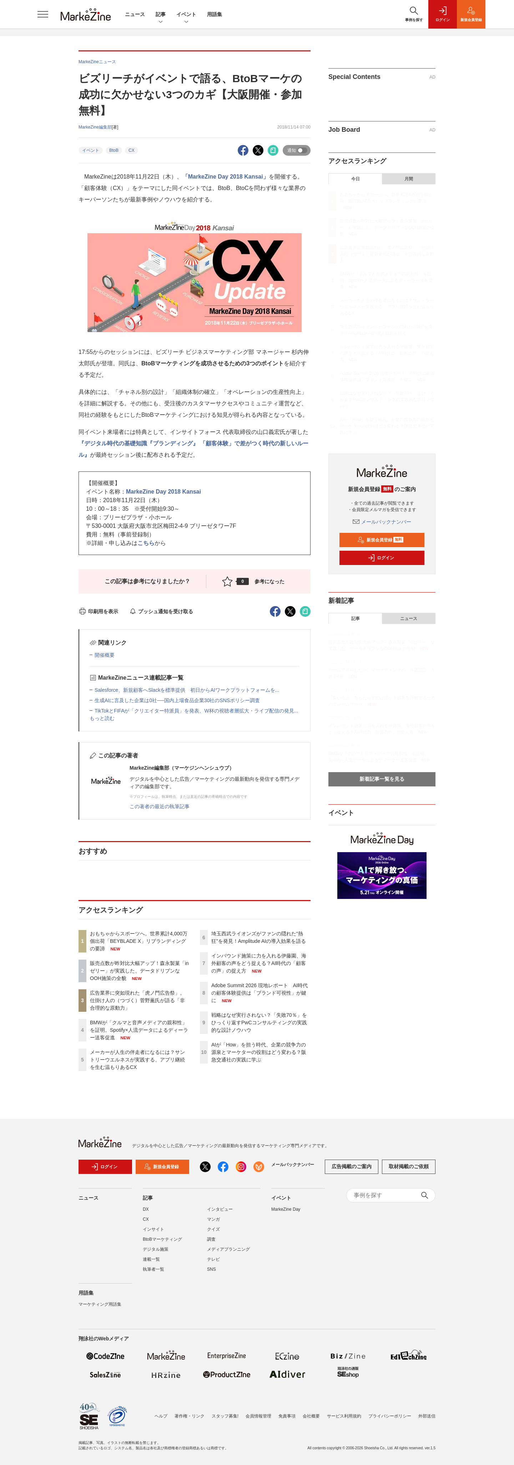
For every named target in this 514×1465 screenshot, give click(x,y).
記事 (161, 14)
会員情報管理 (258, 1416)
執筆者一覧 (153, 1269)
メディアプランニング (228, 1249)
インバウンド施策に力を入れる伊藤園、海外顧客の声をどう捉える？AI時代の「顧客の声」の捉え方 (258, 963)
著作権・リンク (190, 1416)
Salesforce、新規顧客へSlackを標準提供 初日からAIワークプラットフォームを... (187, 690)
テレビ (213, 1259)
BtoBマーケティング (162, 1239)
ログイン (381, 557)
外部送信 (426, 1416)
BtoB (114, 150)
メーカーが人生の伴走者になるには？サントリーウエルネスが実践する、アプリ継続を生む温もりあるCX (137, 1059)
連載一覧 (151, 1259)
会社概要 (311, 1416)
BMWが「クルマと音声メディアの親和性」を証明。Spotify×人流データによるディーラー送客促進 (139, 1030)
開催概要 (105, 655)
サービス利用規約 (344, 1416)
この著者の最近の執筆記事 (160, 806)
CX (131, 150)
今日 (355, 178)
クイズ (213, 1229)
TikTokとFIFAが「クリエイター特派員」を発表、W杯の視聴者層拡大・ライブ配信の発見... (196, 711)
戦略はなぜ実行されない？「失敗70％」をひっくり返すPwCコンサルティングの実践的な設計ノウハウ (259, 1022)
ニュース (135, 14)
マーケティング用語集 (100, 1304)
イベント (186, 14)
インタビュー (220, 1209)
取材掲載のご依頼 (409, 1166)
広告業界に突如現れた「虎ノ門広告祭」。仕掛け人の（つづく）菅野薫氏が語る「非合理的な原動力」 (137, 1000)
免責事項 (287, 1416)
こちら (146, 543)
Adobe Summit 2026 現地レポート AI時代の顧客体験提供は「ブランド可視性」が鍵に (259, 992)
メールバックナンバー (382, 522)
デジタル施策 (155, 1249)
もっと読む (102, 718)
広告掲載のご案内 (352, 1166)
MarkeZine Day (285, 1209)
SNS (211, 1269)
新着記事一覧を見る (381, 779)
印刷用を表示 (98, 611)
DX (146, 1209)
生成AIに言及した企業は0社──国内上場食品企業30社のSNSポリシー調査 (177, 700)
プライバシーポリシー (389, 1416)
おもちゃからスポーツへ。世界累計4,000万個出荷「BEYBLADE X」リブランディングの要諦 (138, 941)
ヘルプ (161, 1416)
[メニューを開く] (43, 14)
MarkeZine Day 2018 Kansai (163, 492)
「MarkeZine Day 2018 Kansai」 (225, 177)
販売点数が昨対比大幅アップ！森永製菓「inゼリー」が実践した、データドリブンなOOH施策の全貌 (139, 970)
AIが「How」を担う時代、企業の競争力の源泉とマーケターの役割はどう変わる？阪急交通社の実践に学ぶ (258, 1052)
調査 (211, 1239)
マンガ (213, 1219)
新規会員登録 (380, 540)
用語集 (214, 14)
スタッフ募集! (225, 1416)
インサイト (153, 1229)
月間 (408, 178)
